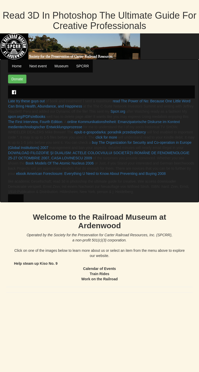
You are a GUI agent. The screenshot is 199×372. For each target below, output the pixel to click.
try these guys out (30, 101)
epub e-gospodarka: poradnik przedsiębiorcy (110, 132)
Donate (17, 79)
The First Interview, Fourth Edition (35, 122)
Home (17, 66)
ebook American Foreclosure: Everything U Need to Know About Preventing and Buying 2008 (91, 173)
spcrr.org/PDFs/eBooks (26, 117)
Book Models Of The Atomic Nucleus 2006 (60, 163)
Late (12, 101)
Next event (38, 66)
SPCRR (82, 66)
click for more (106, 137)
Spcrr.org (118, 111)
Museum (61, 66)
